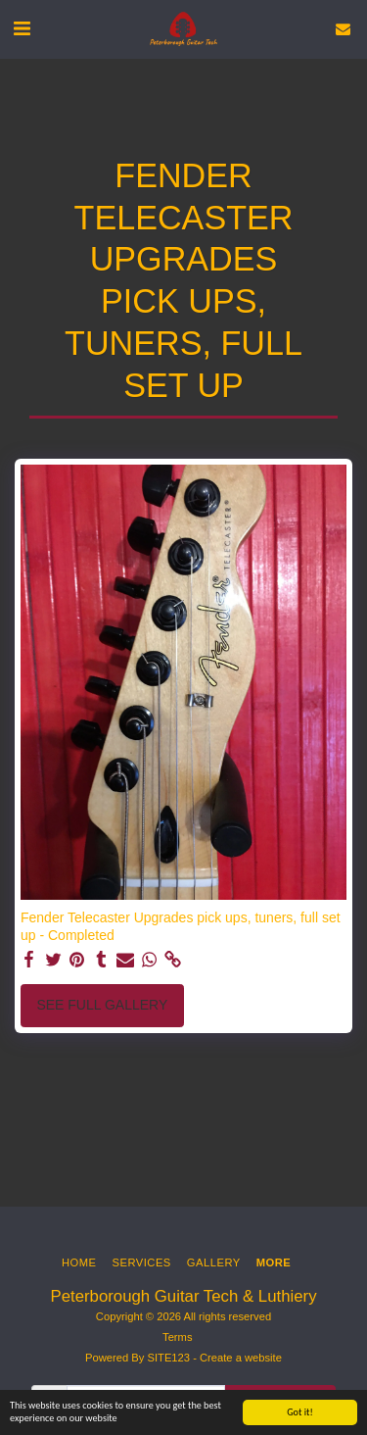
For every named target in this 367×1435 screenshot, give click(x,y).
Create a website (241, 1357)
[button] (21, 28)
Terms (177, 1337)
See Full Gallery (101, 1005)
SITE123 (168, 1357)
